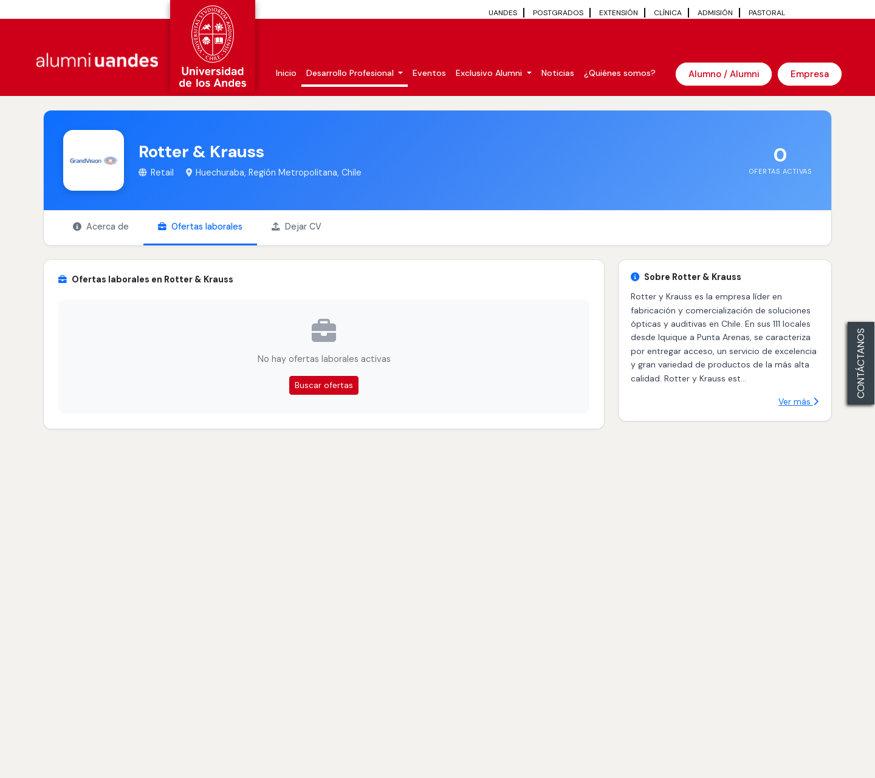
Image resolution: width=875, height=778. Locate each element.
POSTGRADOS (558, 13)
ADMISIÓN (715, 13)
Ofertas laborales (200, 226)
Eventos (429, 72)
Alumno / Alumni (723, 74)
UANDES (503, 13)
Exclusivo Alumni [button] (490, 72)
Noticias (557, 72)
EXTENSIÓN (618, 13)
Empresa (810, 74)
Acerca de (101, 226)
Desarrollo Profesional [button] (351, 72)
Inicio (286, 72)
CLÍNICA (668, 13)
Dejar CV (296, 226)
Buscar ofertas (324, 385)
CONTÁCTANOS (860, 363)
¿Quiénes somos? (620, 72)
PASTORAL (767, 13)
